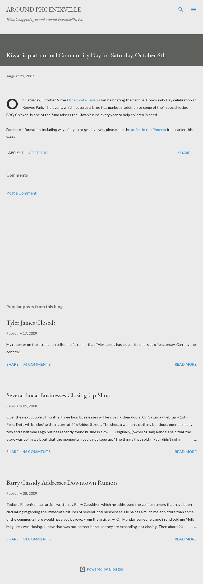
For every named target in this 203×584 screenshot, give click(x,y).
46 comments (36, 451)
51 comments (36, 539)
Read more (186, 364)
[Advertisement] (101, 250)
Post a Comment (21, 192)
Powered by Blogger (101, 569)
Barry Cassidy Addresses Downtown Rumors (62, 482)
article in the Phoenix (148, 129)
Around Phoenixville (43, 9)
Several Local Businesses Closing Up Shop (58, 395)
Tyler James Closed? (31, 322)
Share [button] (184, 152)
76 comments (36, 364)
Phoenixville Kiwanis (83, 100)
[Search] (181, 9)
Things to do (34, 152)
